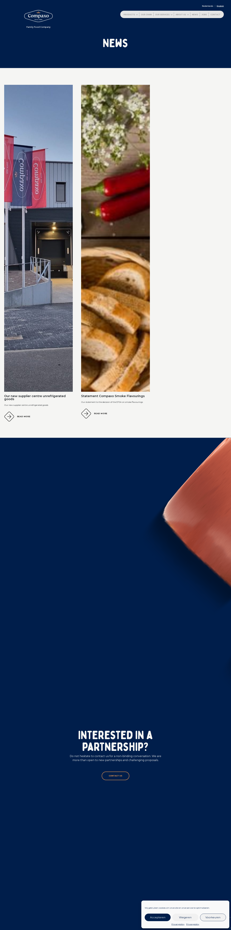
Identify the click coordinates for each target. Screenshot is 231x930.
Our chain (146, 14)
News (195, 14)
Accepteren (157, 917)
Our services (162, 14)
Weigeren (185, 917)
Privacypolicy (177, 924)
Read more (23, 416)
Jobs (204, 14)
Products (129, 14)
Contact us (115, 776)
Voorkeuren (212, 917)
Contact (215, 14)
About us (181, 14)
